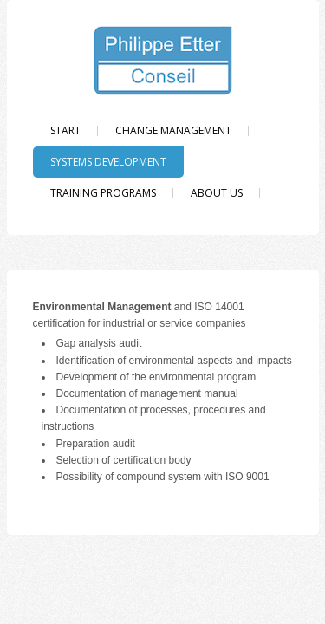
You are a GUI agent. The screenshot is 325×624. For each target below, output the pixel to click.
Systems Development (108, 161)
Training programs (103, 192)
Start (65, 130)
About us (217, 192)
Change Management (173, 130)
